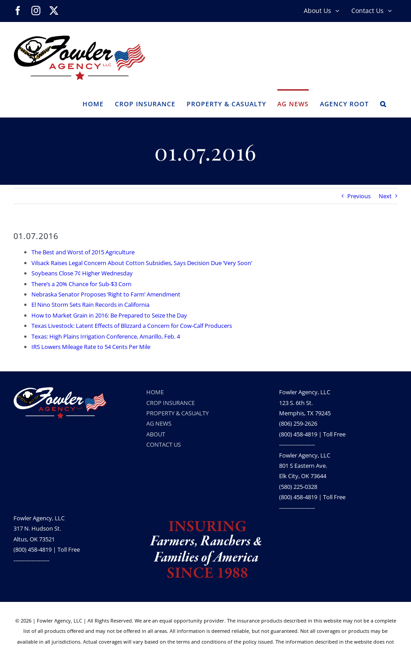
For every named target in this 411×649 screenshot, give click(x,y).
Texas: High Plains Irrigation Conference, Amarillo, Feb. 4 (105, 336)
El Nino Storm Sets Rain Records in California (90, 305)
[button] (383, 103)
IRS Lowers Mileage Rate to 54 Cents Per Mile (90, 347)
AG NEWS (158, 423)
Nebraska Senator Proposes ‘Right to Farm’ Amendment (105, 294)
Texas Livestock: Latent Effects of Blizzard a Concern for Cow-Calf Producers (131, 326)
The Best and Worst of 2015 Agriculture (83, 252)
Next (385, 196)
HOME (155, 392)
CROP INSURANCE (170, 403)
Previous (359, 196)
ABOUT (155, 434)
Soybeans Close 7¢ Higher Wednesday (82, 273)
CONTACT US (163, 444)
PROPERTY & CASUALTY (177, 413)
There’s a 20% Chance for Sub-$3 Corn (81, 284)
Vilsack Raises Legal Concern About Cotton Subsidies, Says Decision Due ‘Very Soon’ (141, 263)
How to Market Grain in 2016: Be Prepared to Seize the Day (109, 315)
